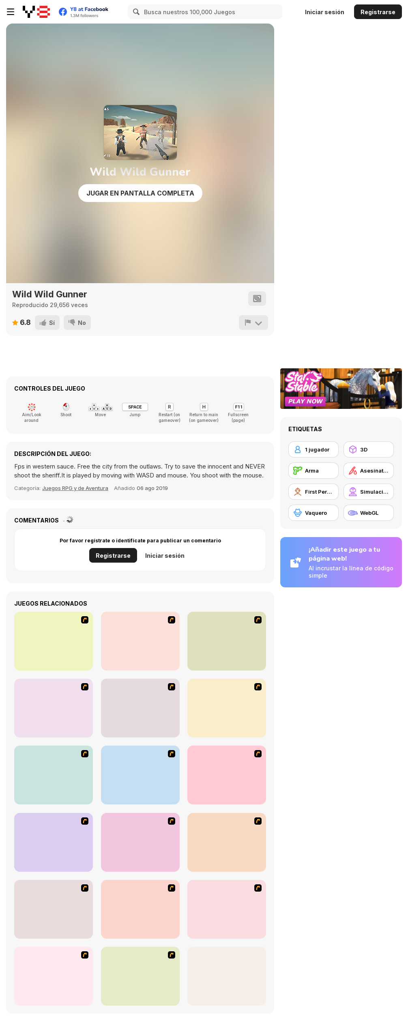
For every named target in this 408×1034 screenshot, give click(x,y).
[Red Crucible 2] (226, 976)
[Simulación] (369, 492)
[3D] (369, 449)
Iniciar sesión (324, 12)
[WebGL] (369, 513)
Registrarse (378, 12)
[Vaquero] (313, 513)
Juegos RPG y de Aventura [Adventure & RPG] (75, 488)
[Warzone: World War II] (226, 641)
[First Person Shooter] (313, 492)
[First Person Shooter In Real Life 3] (226, 708)
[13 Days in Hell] (53, 708)
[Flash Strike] (140, 641)
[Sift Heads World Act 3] (53, 909)
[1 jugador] (313, 449)
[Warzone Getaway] (140, 976)
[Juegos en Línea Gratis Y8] (36, 12)
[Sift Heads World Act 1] (53, 842)
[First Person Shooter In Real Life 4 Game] (53, 775)
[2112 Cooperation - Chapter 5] (140, 775)
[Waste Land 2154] (53, 641)
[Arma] (313, 470)
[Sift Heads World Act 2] (226, 842)
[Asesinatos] (369, 470)
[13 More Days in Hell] (226, 775)
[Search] (135, 11)
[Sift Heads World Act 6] (53, 976)
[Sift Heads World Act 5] (226, 909)
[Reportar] (253, 322)
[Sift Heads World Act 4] (140, 909)
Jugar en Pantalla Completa (140, 193)
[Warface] (140, 842)
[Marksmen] (140, 708)
